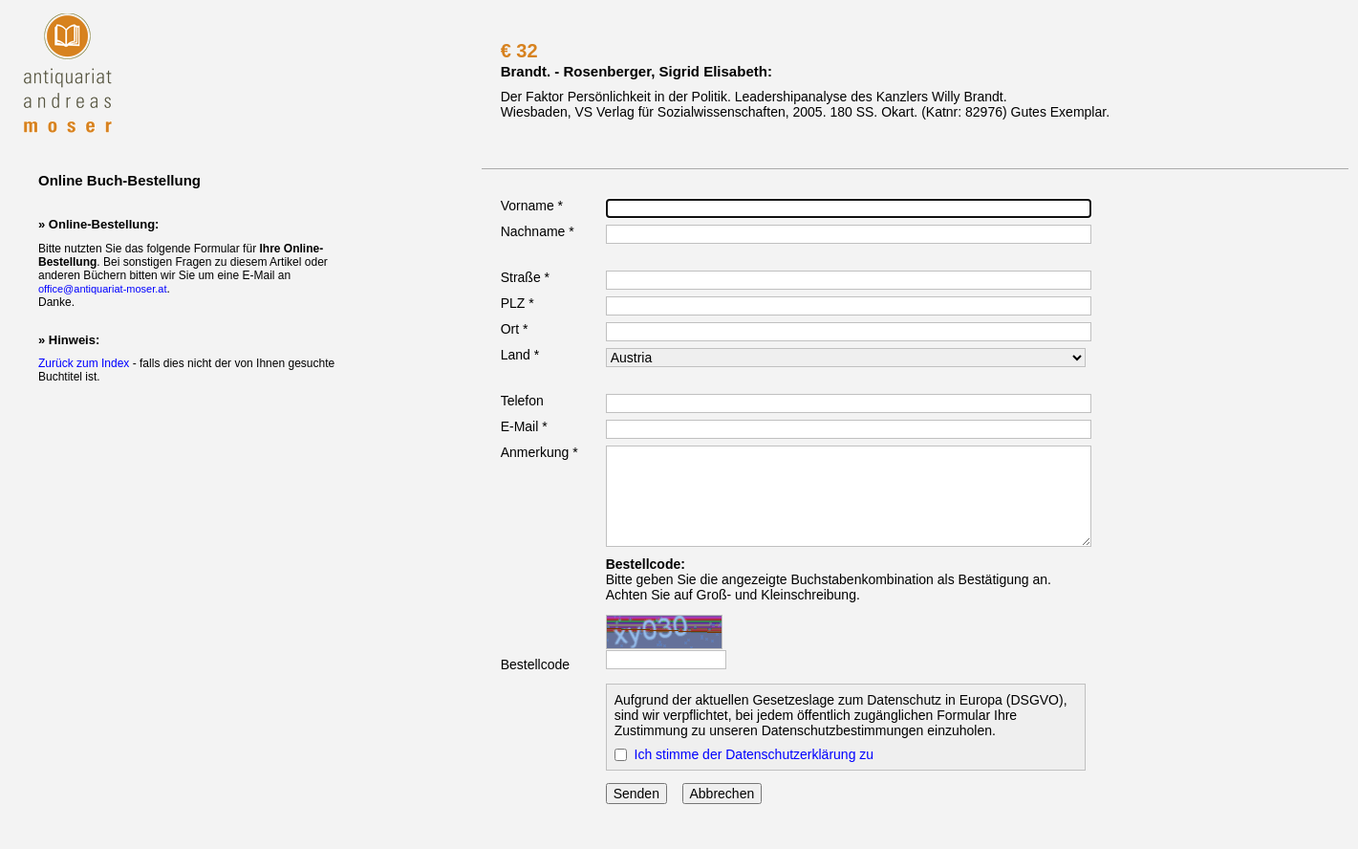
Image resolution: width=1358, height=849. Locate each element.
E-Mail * (524, 426)
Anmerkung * (539, 452)
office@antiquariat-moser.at (102, 288)
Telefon (522, 400)
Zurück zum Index (83, 363)
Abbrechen (722, 793)
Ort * (514, 329)
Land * (520, 354)
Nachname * (537, 231)
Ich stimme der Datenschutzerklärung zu (754, 754)
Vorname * (532, 205)
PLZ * (517, 303)
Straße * (525, 277)
